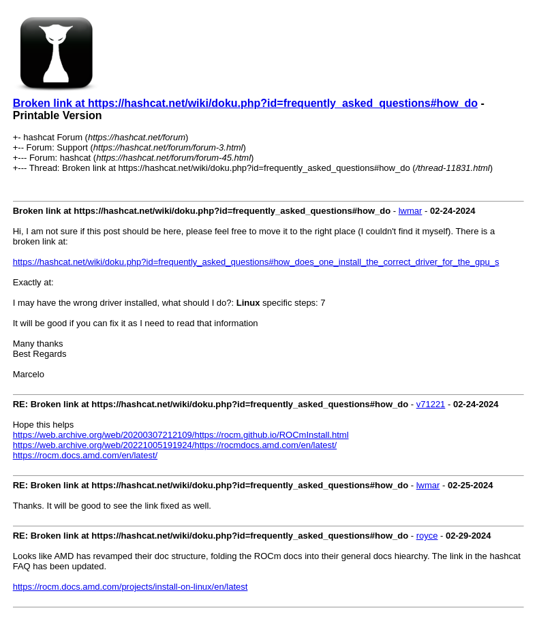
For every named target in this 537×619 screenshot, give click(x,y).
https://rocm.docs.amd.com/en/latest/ (85, 455)
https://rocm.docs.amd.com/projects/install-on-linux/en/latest (130, 587)
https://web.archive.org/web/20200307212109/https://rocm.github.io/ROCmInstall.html (181, 435)
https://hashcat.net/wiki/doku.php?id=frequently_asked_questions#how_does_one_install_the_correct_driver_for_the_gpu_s (256, 262)
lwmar (411, 211)
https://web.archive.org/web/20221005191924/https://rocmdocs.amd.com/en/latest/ (175, 445)
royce (427, 535)
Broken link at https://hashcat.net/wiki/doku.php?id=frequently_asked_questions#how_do (245, 103)
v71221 (431, 404)
